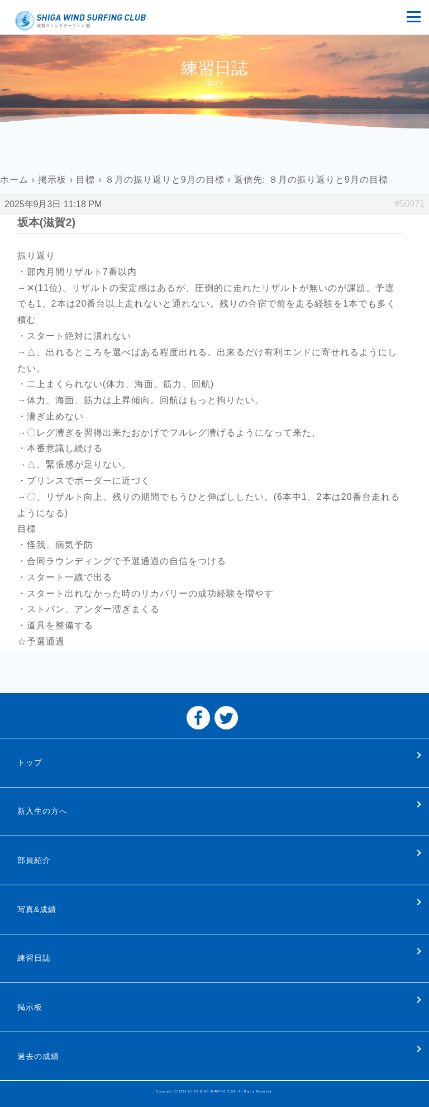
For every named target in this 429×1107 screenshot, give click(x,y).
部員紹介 (34, 860)
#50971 (410, 203)
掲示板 (52, 179)
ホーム (14, 179)
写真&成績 (36, 909)
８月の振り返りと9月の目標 (165, 179)
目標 (85, 179)
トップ (29, 762)
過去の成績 (38, 1056)
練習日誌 (34, 957)
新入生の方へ (42, 811)
